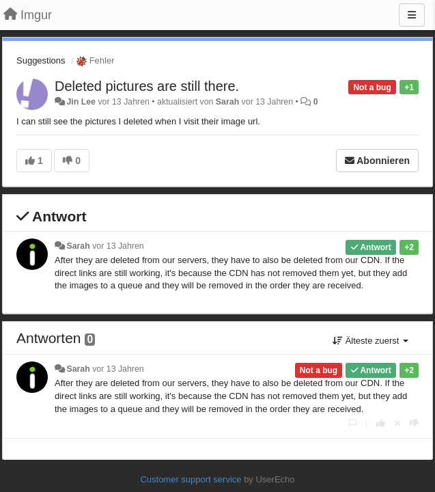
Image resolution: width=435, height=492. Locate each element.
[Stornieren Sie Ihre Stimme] (397, 423)
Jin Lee (81, 102)
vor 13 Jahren (117, 246)
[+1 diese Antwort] (380, 423)
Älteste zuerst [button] (370, 341)
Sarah (227, 102)
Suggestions (41, 60)
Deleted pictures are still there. (147, 86)
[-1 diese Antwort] (414, 423)
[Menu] (412, 15)
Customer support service (190, 479)
